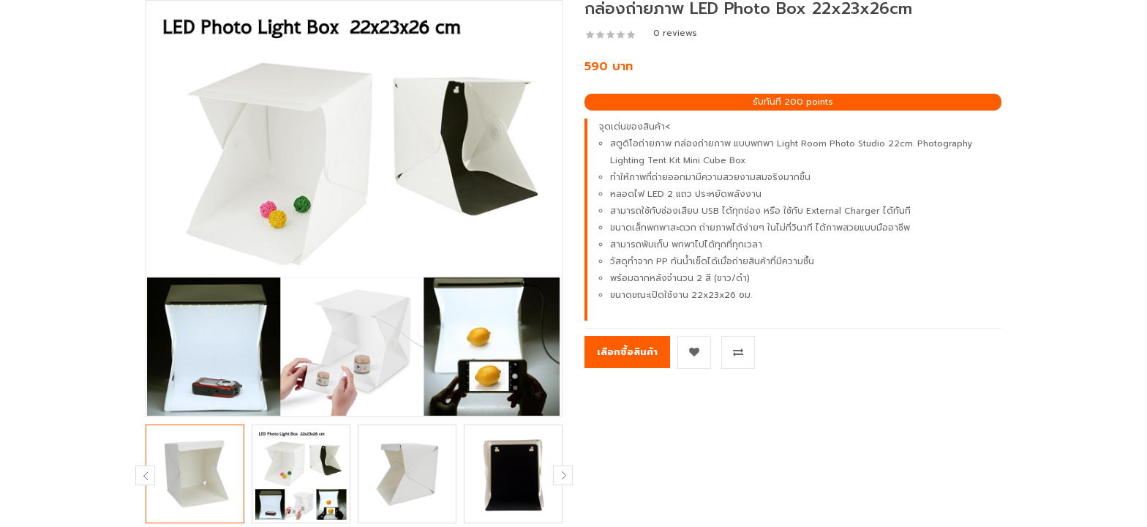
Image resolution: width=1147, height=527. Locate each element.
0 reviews (675, 33)
